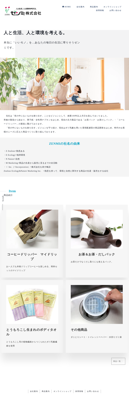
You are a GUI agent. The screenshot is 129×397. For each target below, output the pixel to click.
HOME (66, 7)
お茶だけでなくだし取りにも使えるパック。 (92, 262)
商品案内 (94, 7)
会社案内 (80, 7)
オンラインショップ (113, 7)
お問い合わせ (116, 10)
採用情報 (100, 10)
